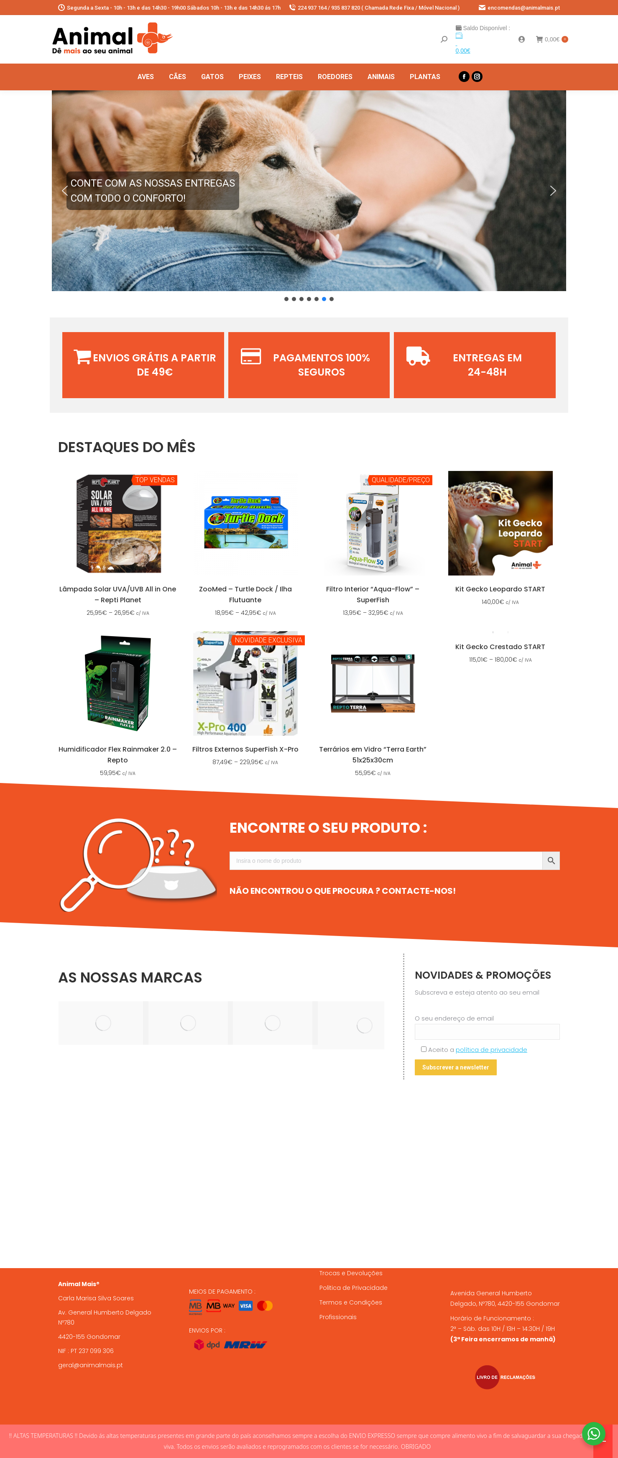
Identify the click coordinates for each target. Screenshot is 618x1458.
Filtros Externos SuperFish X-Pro (245, 749)
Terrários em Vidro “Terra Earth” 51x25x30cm (372, 754)
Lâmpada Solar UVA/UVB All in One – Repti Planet (117, 594)
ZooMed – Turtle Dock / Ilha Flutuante (245, 594)
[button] (309, 190)
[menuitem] (146, 77)
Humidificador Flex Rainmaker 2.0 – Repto (118, 754)
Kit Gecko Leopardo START (500, 589)
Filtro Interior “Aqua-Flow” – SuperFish (372, 594)
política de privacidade (491, 1049)
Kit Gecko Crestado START (500, 647)
